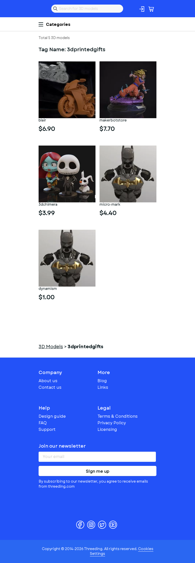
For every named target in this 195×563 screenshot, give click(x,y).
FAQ (43, 423)
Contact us (50, 387)
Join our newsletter (62, 446)
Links (103, 387)
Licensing (107, 429)
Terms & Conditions (118, 416)
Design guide (52, 416)
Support (47, 429)
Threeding (43, 9)
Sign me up (97, 471)
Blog (102, 381)
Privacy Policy (112, 423)
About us (48, 381)
